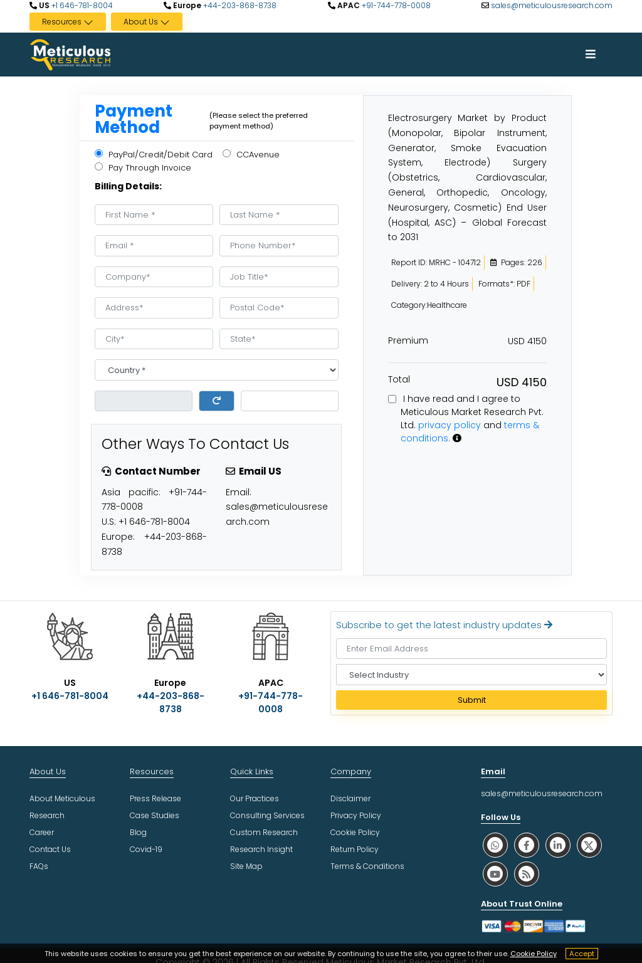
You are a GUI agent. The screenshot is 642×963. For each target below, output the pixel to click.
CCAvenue (251, 154)
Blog (138, 832)
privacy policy (449, 425)
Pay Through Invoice (143, 168)
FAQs (38, 866)
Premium (408, 340)
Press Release (155, 798)
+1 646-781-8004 (81, 5)
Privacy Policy (355, 815)
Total (399, 379)
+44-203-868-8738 (238, 5)
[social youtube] (495, 873)
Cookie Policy (533, 954)
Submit (472, 700)
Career (41, 832)
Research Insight (261, 849)
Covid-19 (146, 849)
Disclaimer (350, 798)
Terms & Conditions (367, 866)
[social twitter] (589, 845)
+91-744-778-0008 (395, 5)
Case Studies (154, 815)
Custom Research (264, 832)
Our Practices (254, 798)
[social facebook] (527, 845)
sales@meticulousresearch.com (552, 5)
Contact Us (50, 849)
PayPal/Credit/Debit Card (154, 154)
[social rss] (527, 873)
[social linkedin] (558, 845)
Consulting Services (267, 815)
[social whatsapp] (495, 845)
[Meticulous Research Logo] (70, 54)
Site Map (246, 866)
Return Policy (354, 849)
